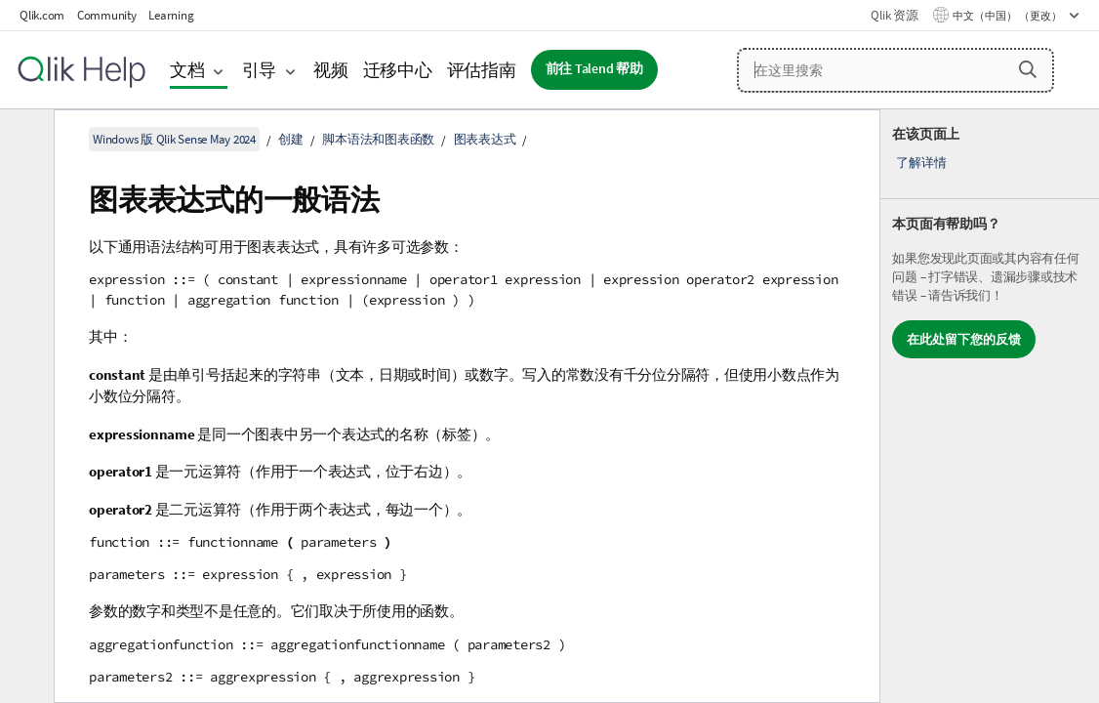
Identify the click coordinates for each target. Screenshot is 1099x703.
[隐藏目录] (24, 139)
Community (107, 15)
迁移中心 (397, 70)
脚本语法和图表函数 (378, 139)
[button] (1027, 69)
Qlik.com (42, 15)
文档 (187, 70)
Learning (170, 15)
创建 (291, 139)
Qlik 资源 (894, 15)
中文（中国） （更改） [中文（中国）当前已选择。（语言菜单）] (1008, 15)
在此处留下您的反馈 (964, 339)
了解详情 (921, 162)
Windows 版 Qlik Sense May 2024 (174, 139)
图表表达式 (485, 139)
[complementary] (989, 406)
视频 (330, 70)
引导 (259, 70)
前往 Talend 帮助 (594, 69)
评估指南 (481, 70)
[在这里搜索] (895, 70)
